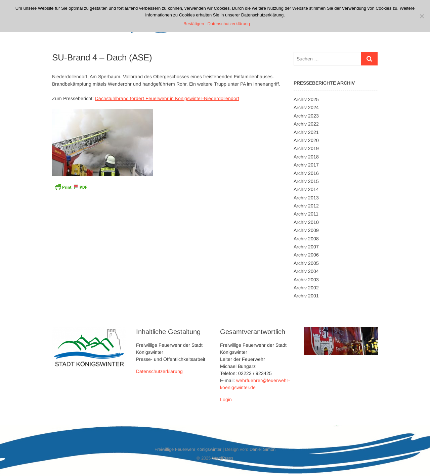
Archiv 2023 (306, 115)
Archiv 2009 (306, 230)
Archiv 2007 (306, 246)
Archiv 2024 (306, 107)
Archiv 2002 (306, 287)
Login (226, 399)
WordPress (222, 458)
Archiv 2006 (306, 254)
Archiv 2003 (306, 279)
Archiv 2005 (306, 263)
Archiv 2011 (306, 214)
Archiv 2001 (306, 295)
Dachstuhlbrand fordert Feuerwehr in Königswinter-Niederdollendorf (167, 98)
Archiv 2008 (306, 238)
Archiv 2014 (306, 189)
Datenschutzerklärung (159, 371)
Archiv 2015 (306, 181)
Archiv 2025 (306, 99)
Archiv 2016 (306, 173)
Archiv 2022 (306, 124)
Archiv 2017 (306, 165)
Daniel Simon (262, 449)
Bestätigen (193, 23)
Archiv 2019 (306, 148)
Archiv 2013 (306, 197)
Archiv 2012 (306, 205)
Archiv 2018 (306, 156)
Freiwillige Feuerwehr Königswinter (188, 449)
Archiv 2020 (306, 140)
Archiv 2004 (306, 271)
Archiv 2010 (306, 222)
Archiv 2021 (306, 132)
